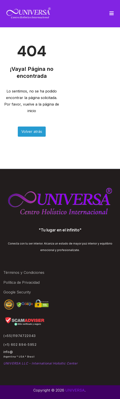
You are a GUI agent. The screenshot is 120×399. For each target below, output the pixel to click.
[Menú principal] (111, 13)
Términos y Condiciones (23, 272)
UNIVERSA (75, 390)
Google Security (17, 292)
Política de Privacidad (21, 282)
